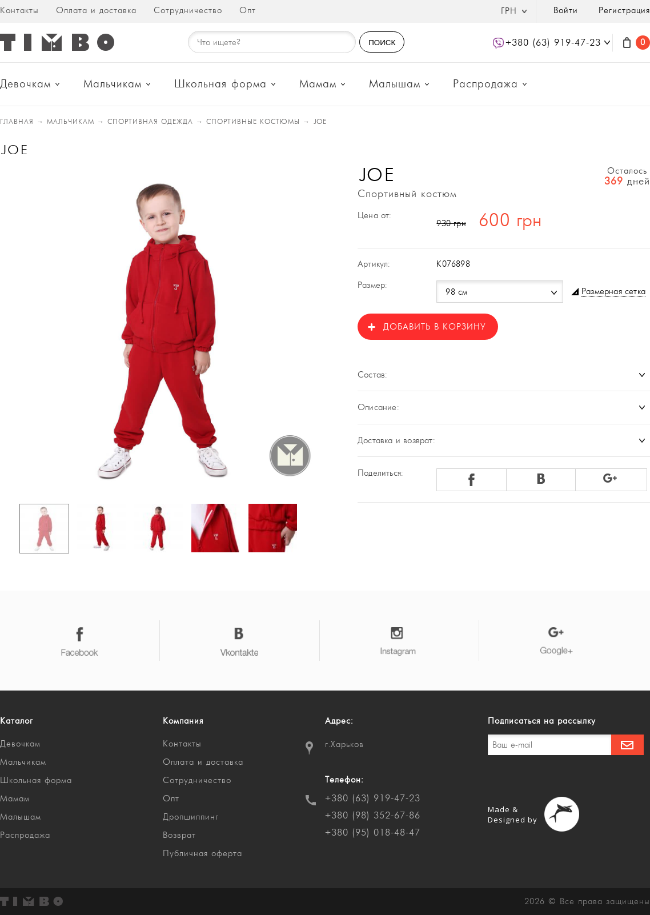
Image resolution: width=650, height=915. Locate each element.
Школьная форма (220, 84)
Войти (565, 10)
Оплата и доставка (96, 10)
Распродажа (485, 84)
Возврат (179, 835)
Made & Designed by (512, 814)
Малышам (394, 84)
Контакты (19, 10)
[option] (157, 329)
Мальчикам (112, 84)
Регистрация (624, 10)
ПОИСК (381, 42)
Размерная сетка (613, 291)
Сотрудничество (188, 10)
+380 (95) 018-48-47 (372, 833)
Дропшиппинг (191, 817)
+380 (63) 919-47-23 (372, 798)
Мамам (317, 84)
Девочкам (25, 84)
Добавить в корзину (434, 327)
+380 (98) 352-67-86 (372, 815)
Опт (247, 10)
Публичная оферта (202, 853)
